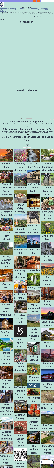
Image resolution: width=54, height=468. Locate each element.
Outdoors (28, 0)
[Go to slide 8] (28, 118)
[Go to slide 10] (30, 118)
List (28, 144)
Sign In (35, 0)
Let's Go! (27, 126)
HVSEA (31, 0)
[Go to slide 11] (31, 118)
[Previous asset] (50, 118)
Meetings (21, 0)
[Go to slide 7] (27, 118)
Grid (26, 144)
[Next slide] (53, 118)
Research (24, 0)
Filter (27, 142)
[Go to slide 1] (21, 118)
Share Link (2, 19)
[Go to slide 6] (26, 118)
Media (18, 0)
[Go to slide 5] (25, 118)
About (16, 0)
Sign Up (38, 0)
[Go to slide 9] (29, 118)
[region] (27, 106)
